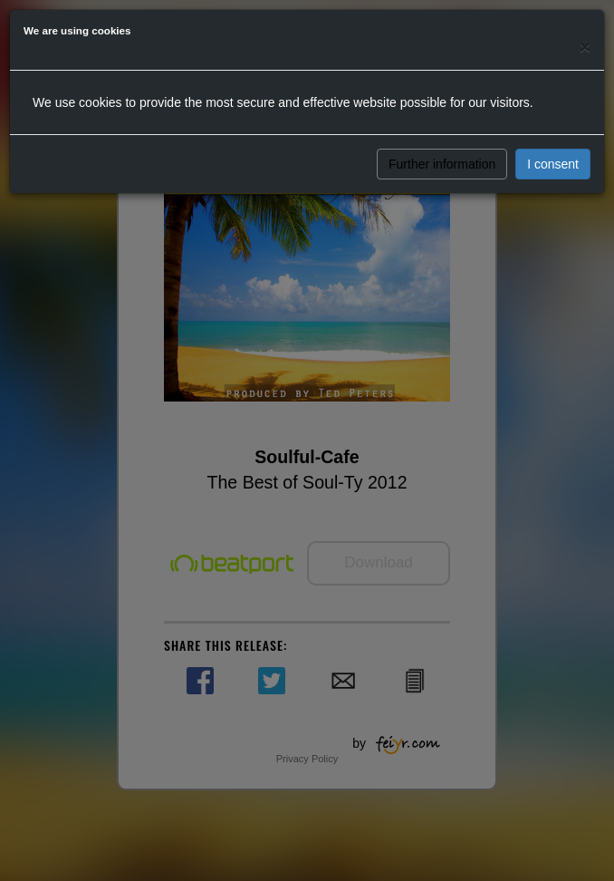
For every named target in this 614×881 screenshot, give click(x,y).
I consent (553, 164)
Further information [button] (442, 164)
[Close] (585, 46)
